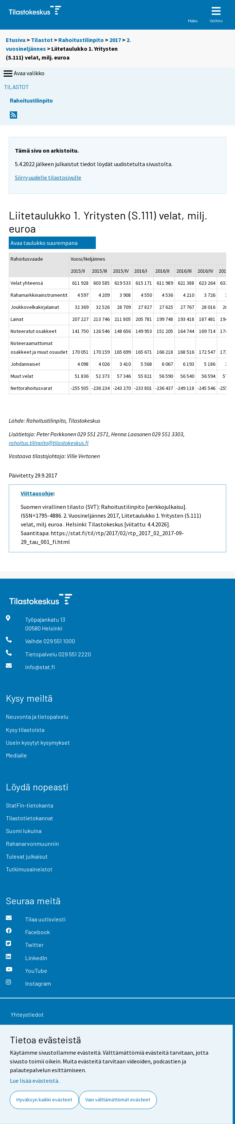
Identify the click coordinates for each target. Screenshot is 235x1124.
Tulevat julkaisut (27, 856)
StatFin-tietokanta (29, 805)
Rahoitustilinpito (81, 39)
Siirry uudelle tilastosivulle (48, 177)
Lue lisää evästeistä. (34, 1080)
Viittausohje (37, 493)
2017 (115, 39)
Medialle (16, 755)
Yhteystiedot (27, 1014)
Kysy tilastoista (25, 729)
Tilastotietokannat (29, 817)
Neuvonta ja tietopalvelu (37, 716)
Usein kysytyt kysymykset (38, 742)
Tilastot (42, 39)
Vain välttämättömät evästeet (117, 1099)
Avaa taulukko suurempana (44, 242)
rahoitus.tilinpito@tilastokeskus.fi (49, 442)
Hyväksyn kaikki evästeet (44, 1099)
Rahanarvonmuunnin (32, 843)
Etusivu (16, 39)
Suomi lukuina (24, 830)
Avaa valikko (23, 74)
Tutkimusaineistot (29, 869)
